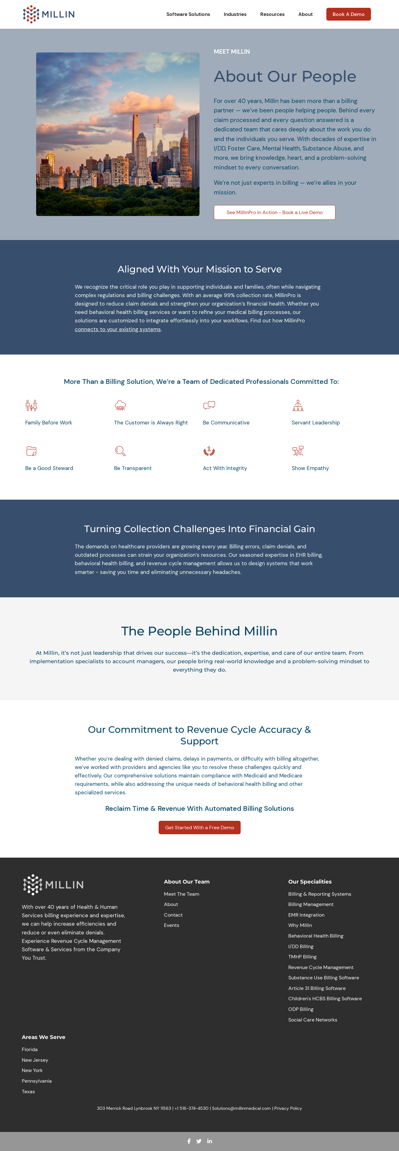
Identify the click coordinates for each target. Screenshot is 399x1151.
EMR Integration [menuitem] (306, 915)
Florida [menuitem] (30, 1049)
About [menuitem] (171, 904)
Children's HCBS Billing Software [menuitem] (325, 998)
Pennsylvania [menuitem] (37, 1081)
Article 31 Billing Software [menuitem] (317, 988)
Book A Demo (349, 14)
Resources (272, 14)
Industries (235, 14)
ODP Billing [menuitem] (301, 1009)
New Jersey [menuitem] (35, 1060)
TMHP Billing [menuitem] (302, 956)
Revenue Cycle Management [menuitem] (320, 967)
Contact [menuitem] (173, 915)
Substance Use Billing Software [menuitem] (323, 977)
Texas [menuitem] (28, 1091)
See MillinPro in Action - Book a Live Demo (275, 212)
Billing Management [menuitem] (311, 904)
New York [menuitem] (32, 1070)
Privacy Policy (288, 1108)
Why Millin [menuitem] (300, 925)
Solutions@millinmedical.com (241, 1108)
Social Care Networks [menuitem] (312, 1019)
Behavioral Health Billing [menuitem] (316, 936)
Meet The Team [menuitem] (181, 894)
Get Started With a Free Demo (199, 827)
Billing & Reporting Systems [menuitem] (319, 894)
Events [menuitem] (171, 925)
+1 (177, 1108)
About (305, 14)
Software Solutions (188, 14)
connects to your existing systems (118, 329)
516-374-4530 (194, 1108)
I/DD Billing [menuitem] (301, 946)
